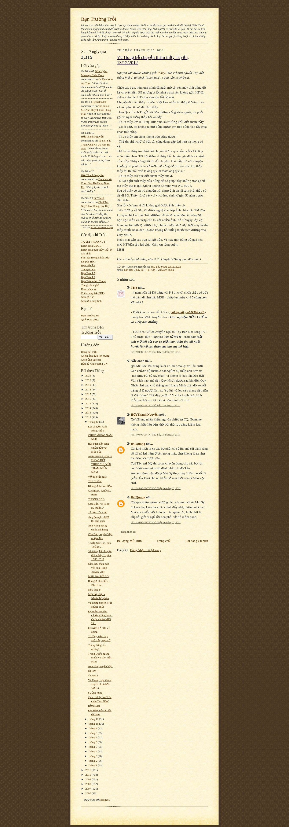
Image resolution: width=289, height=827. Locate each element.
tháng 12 (94, 421)
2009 (88, 779)
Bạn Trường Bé (90, 315)
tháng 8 (93, 733)
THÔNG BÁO (96, 499)
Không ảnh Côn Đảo (100, 486)
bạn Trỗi (128, 270)
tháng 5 (93, 746)
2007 (88, 788)
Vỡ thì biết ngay (97, 476)
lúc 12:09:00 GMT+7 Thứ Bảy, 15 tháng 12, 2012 (155, 352)
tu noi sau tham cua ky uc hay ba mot (96, 144)
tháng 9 (93, 728)
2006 (88, 793)
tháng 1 (93, 765)
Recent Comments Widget (102, 227)
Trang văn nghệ (90, 285)
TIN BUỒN (95, 481)
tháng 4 (93, 751)
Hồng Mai (94, 705)
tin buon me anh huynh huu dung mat (96, 109)
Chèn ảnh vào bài (91, 359)
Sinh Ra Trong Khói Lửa (95, 257)
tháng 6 (93, 742)
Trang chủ (164, 541)
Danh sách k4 (88, 289)
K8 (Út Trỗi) (88, 261)
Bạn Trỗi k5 (88, 273)
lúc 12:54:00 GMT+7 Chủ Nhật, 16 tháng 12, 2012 (155, 522)
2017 (88, 394)
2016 (88, 398)
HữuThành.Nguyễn (92, 136)
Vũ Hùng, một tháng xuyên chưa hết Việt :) (99, 684)
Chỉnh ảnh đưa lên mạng (95, 355)
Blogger (104, 799)
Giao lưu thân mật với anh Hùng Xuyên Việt (98, 567)
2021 (88, 375)
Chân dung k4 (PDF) (93, 293)
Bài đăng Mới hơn (129, 541)
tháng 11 (94, 719)
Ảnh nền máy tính (91, 300)
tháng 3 (93, 756)
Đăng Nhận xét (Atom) (145, 550)
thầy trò (140, 270)
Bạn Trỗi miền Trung (93, 281)
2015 (88, 403)
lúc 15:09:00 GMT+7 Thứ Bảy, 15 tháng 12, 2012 (155, 434)
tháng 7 (93, 737)
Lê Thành (99, 198)
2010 (88, 774)
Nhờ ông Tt (94, 589)
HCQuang (138, 443)
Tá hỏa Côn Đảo (97, 512)
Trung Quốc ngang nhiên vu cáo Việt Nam (99, 657)
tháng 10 (94, 723)
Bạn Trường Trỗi (98, 19)
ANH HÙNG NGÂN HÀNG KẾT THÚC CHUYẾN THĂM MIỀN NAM (100, 464)
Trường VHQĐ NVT (93, 241)
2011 (88, 770)
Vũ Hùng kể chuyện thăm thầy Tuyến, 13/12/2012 (99, 555)
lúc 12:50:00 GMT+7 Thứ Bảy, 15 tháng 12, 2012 (155, 405)
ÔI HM (92, 670)
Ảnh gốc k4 (87, 296)
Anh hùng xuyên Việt (100, 666)
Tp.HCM (150, 270)
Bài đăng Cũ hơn (196, 541)
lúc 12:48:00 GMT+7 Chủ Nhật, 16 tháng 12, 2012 (155, 488)
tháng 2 (93, 760)
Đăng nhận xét (128, 531)
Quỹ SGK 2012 (90, 319)
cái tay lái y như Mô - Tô (187, 312)
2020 (88, 380)
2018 (88, 389)
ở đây (161, 72)
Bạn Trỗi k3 (88, 277)
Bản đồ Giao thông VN (94, 363)
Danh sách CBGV (91, 245)
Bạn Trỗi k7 (88, 265)
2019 (88, 384)
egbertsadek (99, 101)
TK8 (134, 287)
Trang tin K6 (88, 269)
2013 (88, 412)
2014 (88, 408)
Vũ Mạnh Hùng (166, 270)
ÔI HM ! (93, 675)
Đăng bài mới (89, 351)
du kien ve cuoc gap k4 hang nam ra (96, 183)
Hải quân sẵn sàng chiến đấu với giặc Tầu (98, 447)
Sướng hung (95, 692)
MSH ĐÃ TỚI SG (98, 576)
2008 (88, 784)
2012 (88, 417)
